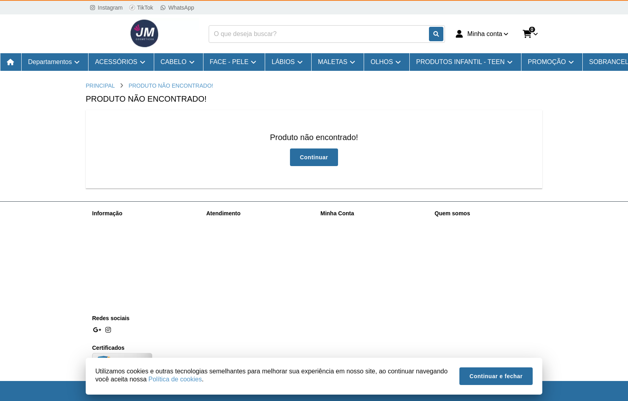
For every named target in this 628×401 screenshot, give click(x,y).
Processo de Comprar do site (128, 296)
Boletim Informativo (344, 244)
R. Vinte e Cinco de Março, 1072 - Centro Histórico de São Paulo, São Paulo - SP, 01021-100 (486, 256)
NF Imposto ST (111, 286)
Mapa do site (222, 234)
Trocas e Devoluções (118, 265)
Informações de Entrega (122, 234)
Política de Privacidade (120, 244)
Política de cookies (115, 255)
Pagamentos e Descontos (124, 276)
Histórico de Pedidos (346, 234)
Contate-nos (221, 224)
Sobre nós (105, 224)
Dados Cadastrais (342, 224)
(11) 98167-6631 (466, 225)
